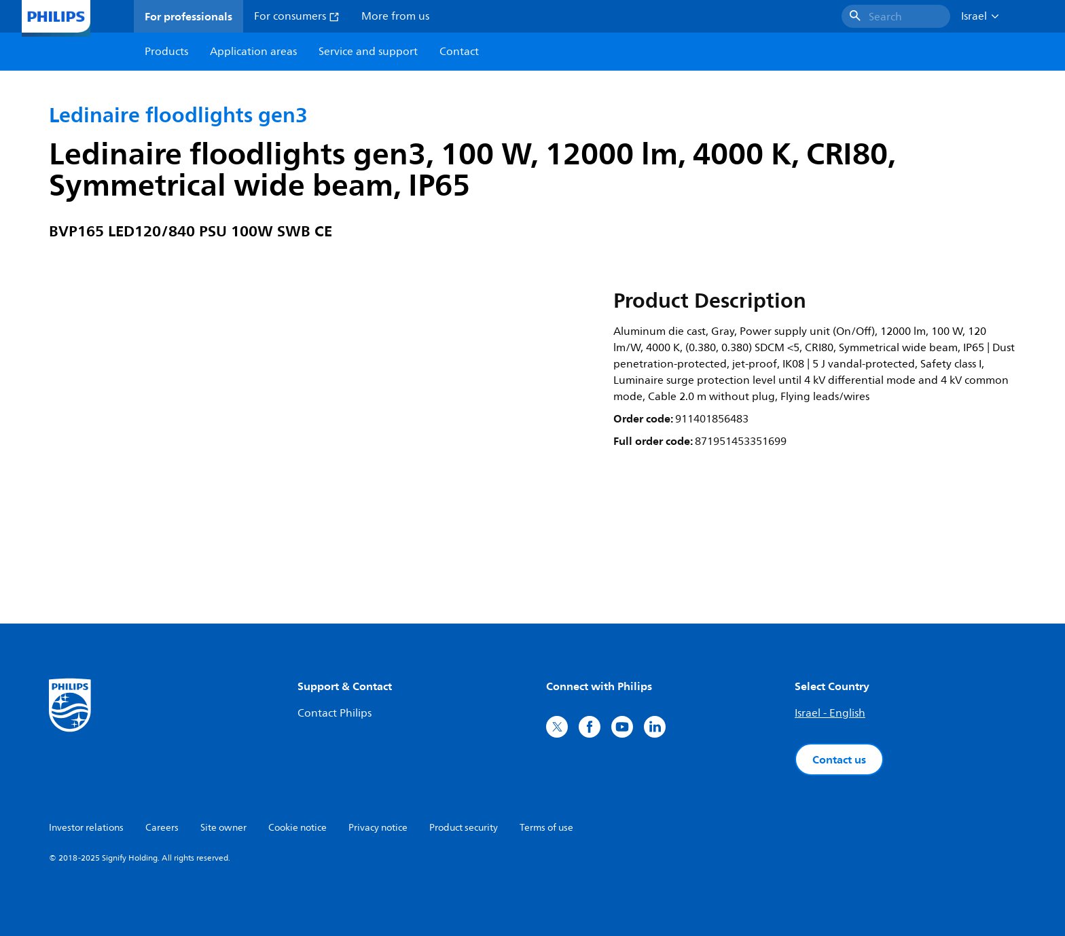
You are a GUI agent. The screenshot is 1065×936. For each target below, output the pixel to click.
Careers (162, 827)
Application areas (253, 51)
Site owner (223, 827)
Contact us (839, 759)
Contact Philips (334, 713)
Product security (463, 827)
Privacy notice (378, 827)
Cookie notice (297, 827)
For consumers (297, 16)
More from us (395, 16)
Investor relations (86, 827)
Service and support (368, 51)
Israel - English (830, 713)
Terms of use (546, 827)
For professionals (188, 16)
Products (166, 51)
